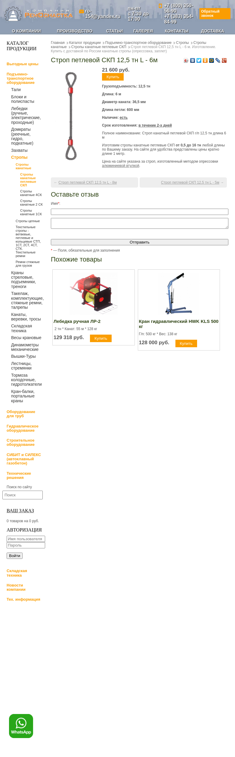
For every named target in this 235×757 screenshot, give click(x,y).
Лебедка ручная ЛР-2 (77, 323)
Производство (74, 31)
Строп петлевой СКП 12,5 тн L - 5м (190, 182)
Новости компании (16, 587)
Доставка (212, 31)
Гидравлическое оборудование (23, 428)
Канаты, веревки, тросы (26, 316)
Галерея (143, 31)
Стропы (19, 157)
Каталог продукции (85, 43)
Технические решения (19, 475)
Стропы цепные (28, 221)
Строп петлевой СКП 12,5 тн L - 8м (87, 182)
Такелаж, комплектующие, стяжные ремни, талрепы (27, 300)
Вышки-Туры (23, 356)
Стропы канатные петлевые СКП (28, 180)
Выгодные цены (23, 64)
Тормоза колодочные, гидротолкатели (26, 380)
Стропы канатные (23, 166)
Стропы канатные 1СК (31, 212)
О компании (26, 31)
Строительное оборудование (21, 442)
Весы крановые (26, 337)
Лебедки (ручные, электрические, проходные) (26, 115)
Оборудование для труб (21, 413)
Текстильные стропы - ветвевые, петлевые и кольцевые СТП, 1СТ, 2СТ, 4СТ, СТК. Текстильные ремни (28, 241)
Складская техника (21, 328)
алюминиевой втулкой (120, 166)
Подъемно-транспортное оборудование (21, 78)
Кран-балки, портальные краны (23, 396)
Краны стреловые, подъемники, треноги (23, 279)
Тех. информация (23, 599)
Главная (58, 43)
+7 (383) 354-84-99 (178, 19)
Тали (16, 89)
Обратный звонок (210, 13)
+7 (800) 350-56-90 (178, 8)
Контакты (176, 31)
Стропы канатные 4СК (31, 193)
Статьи (114, 31)
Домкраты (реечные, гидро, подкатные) (22, 136)
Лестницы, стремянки (21, 365)
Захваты (19, 150)
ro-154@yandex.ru (103, 13)
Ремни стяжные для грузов (28, 263)
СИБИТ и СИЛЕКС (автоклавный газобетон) (24, 459)
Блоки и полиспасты (22, 99)
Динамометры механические (25, 347)
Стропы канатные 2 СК (31, 202)
